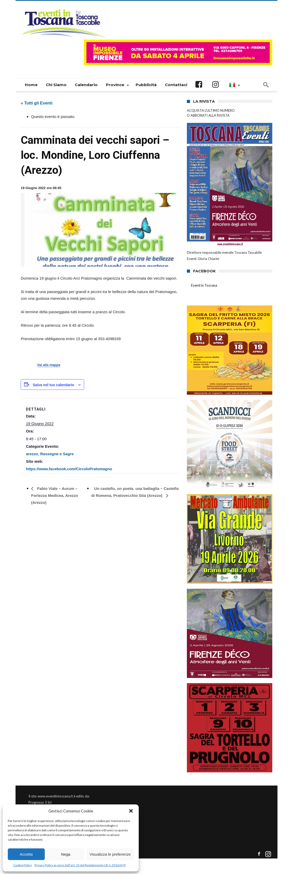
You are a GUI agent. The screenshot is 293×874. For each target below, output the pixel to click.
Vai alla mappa (48, 365)
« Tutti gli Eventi (36, 103)
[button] (131, 810)
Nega (65, 854)
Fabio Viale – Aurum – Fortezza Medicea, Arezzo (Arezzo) (54, 495)
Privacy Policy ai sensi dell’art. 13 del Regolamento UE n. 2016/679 (80, 865)
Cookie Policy (22, 865)
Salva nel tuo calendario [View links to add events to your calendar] (53, 385)
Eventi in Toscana (204, 285)
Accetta (26, 854)
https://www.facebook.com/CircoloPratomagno (69, 469)
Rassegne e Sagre (57, 454)
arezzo (32, 454)
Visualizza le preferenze (110, 854)
